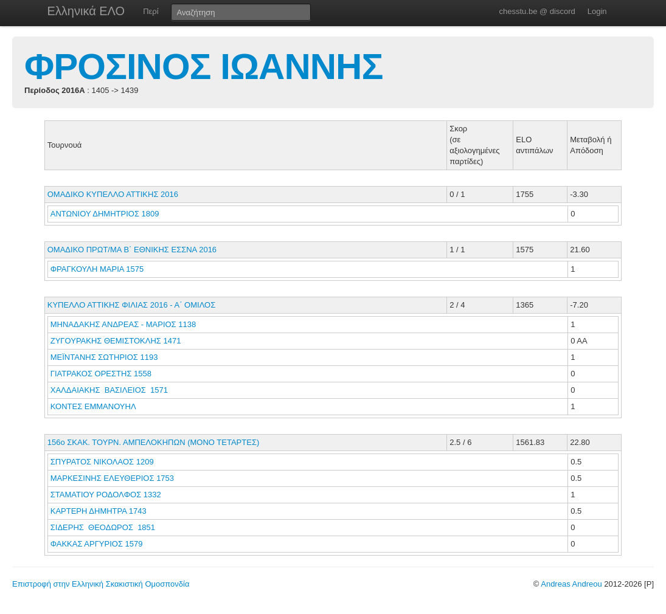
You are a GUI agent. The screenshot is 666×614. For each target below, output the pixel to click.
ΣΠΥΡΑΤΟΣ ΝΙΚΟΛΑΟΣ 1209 (102, 461)
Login (597, 11)
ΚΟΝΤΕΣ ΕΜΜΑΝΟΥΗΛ (94, 406)
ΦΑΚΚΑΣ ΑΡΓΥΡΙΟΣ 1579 (96, 543)
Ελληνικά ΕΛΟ (86, 11)
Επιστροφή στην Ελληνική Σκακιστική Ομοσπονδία (100, 583)
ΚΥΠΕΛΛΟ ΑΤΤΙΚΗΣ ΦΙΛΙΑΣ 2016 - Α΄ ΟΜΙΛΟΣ (131, 304)
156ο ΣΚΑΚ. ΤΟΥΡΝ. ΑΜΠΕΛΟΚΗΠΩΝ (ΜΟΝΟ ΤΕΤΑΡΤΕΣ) (153, 442)
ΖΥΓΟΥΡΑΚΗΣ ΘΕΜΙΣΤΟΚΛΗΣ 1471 (115, 340)
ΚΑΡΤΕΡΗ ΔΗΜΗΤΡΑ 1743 (98, 511)
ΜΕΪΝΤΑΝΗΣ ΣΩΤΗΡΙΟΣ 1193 (104, 357)
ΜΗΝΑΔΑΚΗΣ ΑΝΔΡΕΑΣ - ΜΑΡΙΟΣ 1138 (123, 324)
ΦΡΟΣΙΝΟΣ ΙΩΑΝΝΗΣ (203, 66)
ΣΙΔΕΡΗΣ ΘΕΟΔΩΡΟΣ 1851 (102, 527)
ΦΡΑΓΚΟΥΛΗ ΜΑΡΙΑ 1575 (97, 269)
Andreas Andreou (571, 583)
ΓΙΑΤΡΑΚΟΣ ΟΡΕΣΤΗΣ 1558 (100, 373)
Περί (150, 11)
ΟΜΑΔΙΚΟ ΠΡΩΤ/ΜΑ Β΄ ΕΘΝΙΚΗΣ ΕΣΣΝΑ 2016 (132, 249)
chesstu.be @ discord (537, 11)
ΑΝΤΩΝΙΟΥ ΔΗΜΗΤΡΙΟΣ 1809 (104, 213)
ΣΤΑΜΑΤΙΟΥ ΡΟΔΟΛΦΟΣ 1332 (105, 494)
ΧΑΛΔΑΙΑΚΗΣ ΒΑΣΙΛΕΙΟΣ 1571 (109, 390)
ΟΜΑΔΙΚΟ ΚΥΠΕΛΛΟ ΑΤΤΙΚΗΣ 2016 (112, 194)
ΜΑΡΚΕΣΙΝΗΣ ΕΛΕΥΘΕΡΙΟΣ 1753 (112, 478)
